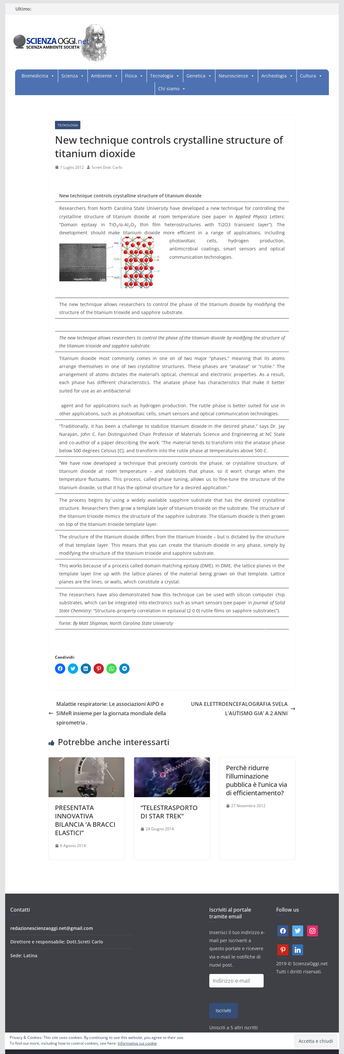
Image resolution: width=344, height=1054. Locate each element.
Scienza (69, 76)
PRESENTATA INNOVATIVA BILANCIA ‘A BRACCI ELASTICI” (85, 820)
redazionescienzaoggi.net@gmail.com (51, 928)
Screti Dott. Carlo (107, 167)
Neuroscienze (233, 76)
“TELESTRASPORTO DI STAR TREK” (169, 811)
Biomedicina (35, 76)
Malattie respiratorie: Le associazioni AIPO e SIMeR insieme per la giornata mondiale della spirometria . (107, 713)
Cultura (308, 76)
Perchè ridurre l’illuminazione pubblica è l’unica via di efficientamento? (256, 780)
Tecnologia (161, 76)
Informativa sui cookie (137, 1043)
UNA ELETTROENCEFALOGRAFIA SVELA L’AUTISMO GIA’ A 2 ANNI (243, 708)
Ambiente (101, 76)
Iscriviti (223, 1010)
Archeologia (274, 76)
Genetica (195, 76)
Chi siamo (168, 89)
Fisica (131, 76)
